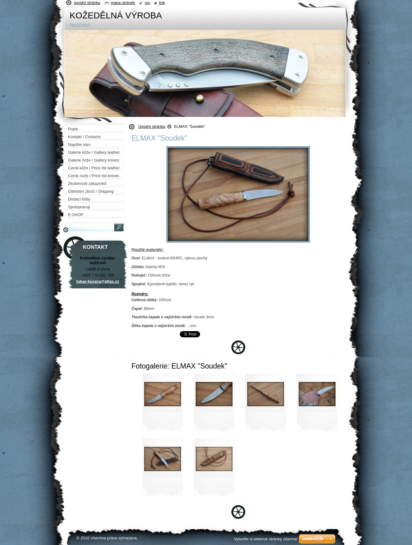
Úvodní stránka (151, 126)
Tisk (162, 2)
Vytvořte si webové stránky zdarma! (266, 539)
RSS (147, 2)
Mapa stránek (123, 2)
